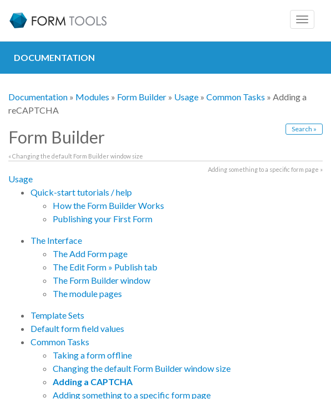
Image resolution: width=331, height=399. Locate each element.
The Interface (56, 240)
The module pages (87, 293)
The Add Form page (90, 253)
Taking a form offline (92, 355)
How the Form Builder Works (108, 205)
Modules (92, 96)
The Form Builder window (101, 280)
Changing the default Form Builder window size (142, 368)
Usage (186, 96)
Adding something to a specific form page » (265, 169)
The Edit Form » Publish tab (105, 267)
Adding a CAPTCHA (93, 381)
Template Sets (57, 315)
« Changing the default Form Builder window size (75, 156)
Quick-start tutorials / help (81, 192)
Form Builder (141, 96)
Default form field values (77, 328)
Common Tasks (235, 96)
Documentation (38, 96)
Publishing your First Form (102, 218)
